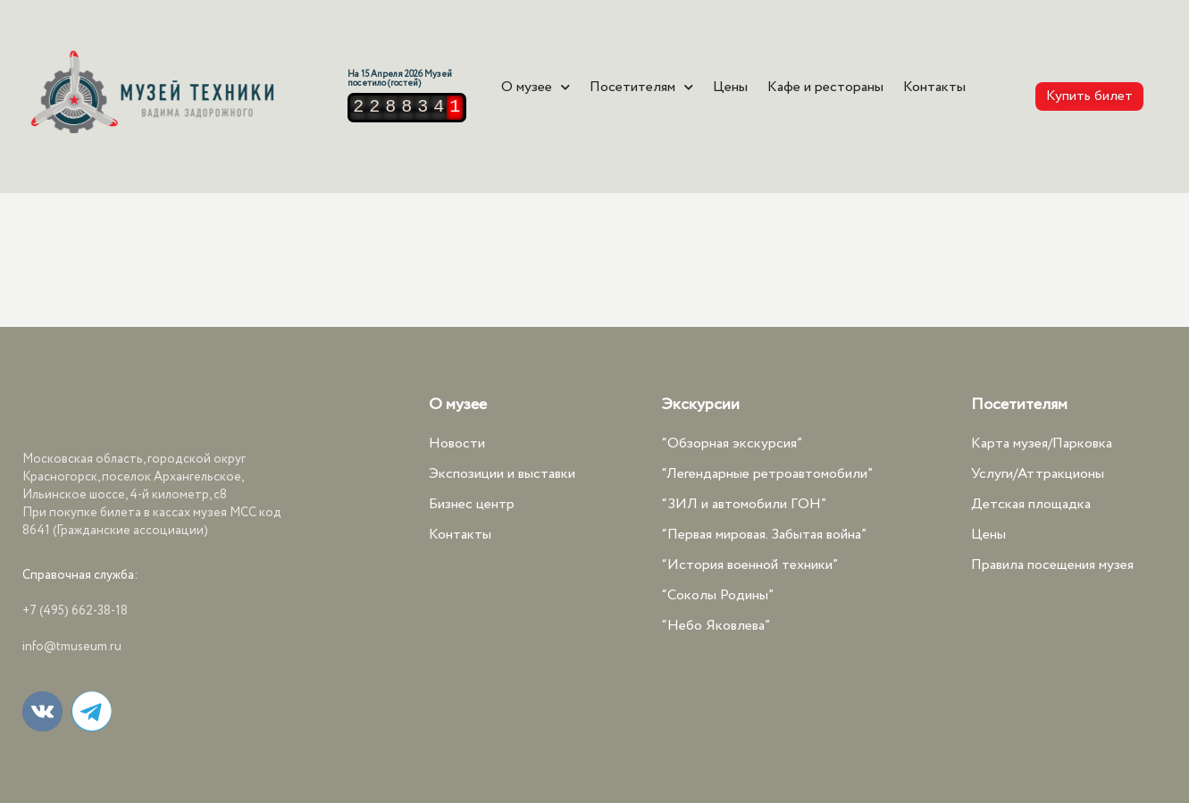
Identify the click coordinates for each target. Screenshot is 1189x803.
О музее (535, 87)
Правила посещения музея (1052, 565)
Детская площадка (1031, 504)
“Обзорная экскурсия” (732, 443)
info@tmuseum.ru (71, 647)
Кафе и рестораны (825, 87)
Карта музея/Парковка (1041, 443)
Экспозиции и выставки (502, 474)
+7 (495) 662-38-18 (75, 611)
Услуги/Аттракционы (1037, 474)
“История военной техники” (750, 565)
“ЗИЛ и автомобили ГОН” (744, 504)
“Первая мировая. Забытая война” (764, 534)
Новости (457, 443)
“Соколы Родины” (718, 595)
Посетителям (641, 87)
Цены (730, 87)
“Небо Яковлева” (716, 625)
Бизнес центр (472, 504)
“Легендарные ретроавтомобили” (767, 474)
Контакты (934, 87)
